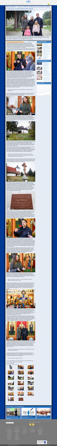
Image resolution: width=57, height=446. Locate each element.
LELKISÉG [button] (27, 4)
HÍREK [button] (14, 4)
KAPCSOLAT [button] (32, 4)
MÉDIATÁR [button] (22, 4)
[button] (51, 4)
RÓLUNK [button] (17, 4)
